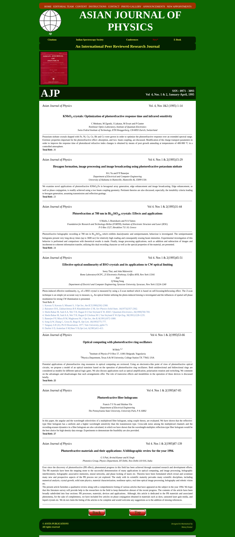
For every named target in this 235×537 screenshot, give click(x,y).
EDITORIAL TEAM (63, 6)
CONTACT (114, 6)
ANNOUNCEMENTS (154, 6)
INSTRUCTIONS (97, 6)
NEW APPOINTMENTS (179, 6)
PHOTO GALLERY (131, 6)
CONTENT (81, 6)
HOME (47, 6)
